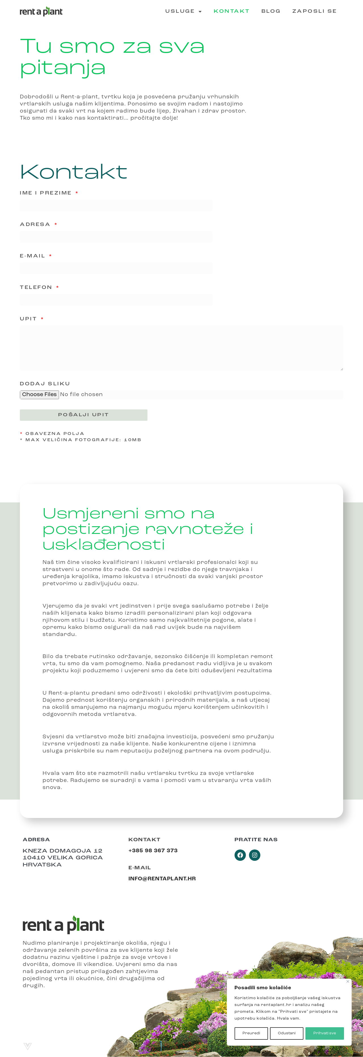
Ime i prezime (47, 193)
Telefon (37, 287)
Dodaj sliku (45, 384)
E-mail (34, 256)
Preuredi (251, 1033)
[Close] (348, 982)
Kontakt (232, 11)
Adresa (36, 224)
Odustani (287, 1033)
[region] (289, 1012)
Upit (30, 319)
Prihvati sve (324, 1033)
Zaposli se (314, 11)
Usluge (183, 11)
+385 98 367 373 (153, 851)
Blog (271, 11)
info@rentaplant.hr (162, 879)
